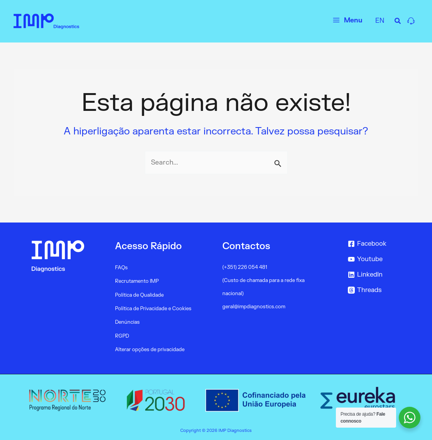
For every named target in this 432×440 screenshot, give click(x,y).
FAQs (121, 268)
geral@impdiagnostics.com (253, 307)
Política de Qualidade (139, 295)
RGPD (122, 335)
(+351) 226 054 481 (244, 267)
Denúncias (127, 322)
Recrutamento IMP (137, 281)
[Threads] (381, 290)
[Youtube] (381, 259)
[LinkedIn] (381, 275)
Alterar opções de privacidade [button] (150, 349)
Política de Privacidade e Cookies (153, 308)
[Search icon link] (398, 22)
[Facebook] (381, 244)
